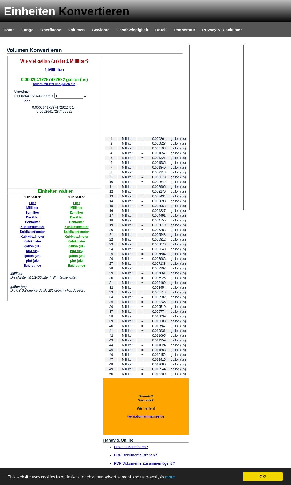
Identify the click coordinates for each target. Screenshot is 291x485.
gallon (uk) (32, 256)
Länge (27, 29)
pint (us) (32, 251)
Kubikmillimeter (32, 227)
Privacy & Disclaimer (222, 29)
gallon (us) (32, 246)
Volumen (76, 29)
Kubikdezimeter (32, 236)
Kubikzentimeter (32, 232)
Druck (161, 29)
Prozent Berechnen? (131, 447)
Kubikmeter (32, 241)
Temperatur (184, 29)
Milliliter (32, 208)
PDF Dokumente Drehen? (135, 455)
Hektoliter (32, 222)
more (170, 477)
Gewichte (100, 29)
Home (9, 29)
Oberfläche (50, 29)
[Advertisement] (54, 150)
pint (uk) (32, 261)
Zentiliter (32, 212)
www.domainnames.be (146, 416)
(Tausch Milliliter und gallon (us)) (54, 84)
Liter (32, 203)
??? (27, 101)
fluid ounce (32, 265)
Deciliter (32, 217)
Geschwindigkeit (132, 29)
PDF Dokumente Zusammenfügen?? (144, 463)
